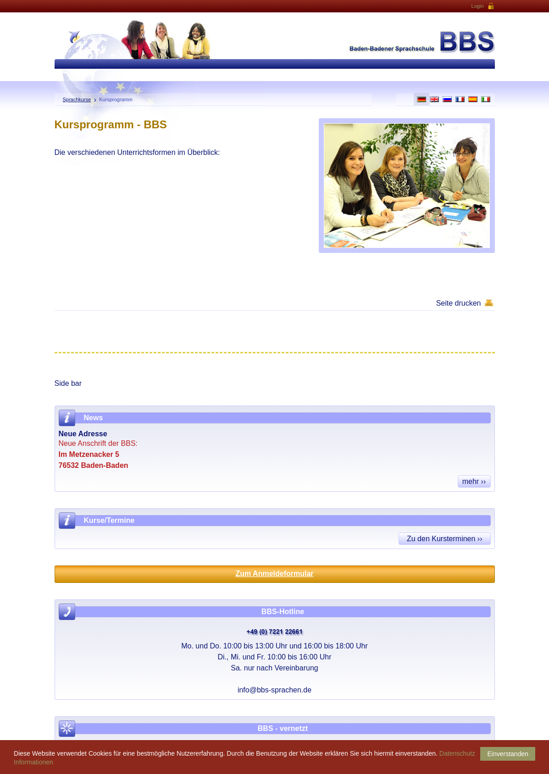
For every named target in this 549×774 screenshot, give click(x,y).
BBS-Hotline (282, 611)
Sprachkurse (77, 99)
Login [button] (483, 6)
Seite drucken (458, 303)
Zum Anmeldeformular (274, 573)
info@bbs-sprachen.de (274, 690)
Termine (120, 520)
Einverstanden (507, 754)
